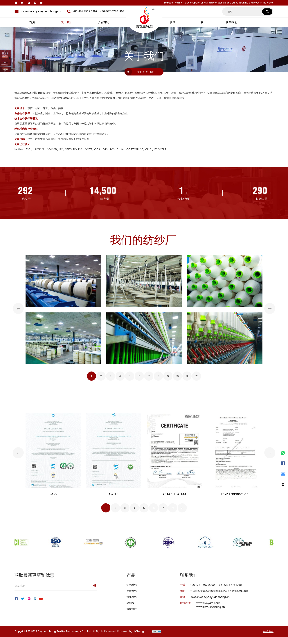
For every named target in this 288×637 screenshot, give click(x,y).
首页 (32, 22)
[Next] (269, 403)
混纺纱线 (132, 609)
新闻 (173, 22)
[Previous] (18, 403)
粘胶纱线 (132, 591)
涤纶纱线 (132, 597)
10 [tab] (177, 471)
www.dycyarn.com (208, 603)
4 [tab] (120, 471)
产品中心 (104, 22)
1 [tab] (91, 471)
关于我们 (67, 22)
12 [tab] (196, 471)
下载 (201, 22)
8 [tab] (158, 471)
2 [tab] (101, 471)
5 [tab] (129, 471)
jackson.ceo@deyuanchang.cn (41, 11)
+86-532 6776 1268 (112, 11)
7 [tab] (149, 471)
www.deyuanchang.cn (210, 607)
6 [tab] (139, 471)
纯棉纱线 (132, 585)
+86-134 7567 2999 (85, 11)
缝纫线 (130, 603)
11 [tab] (187, 471)
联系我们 (231, 22)
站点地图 (268, 631)
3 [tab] (110, 471)
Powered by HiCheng (130, 631)
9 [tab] (168, 471)
